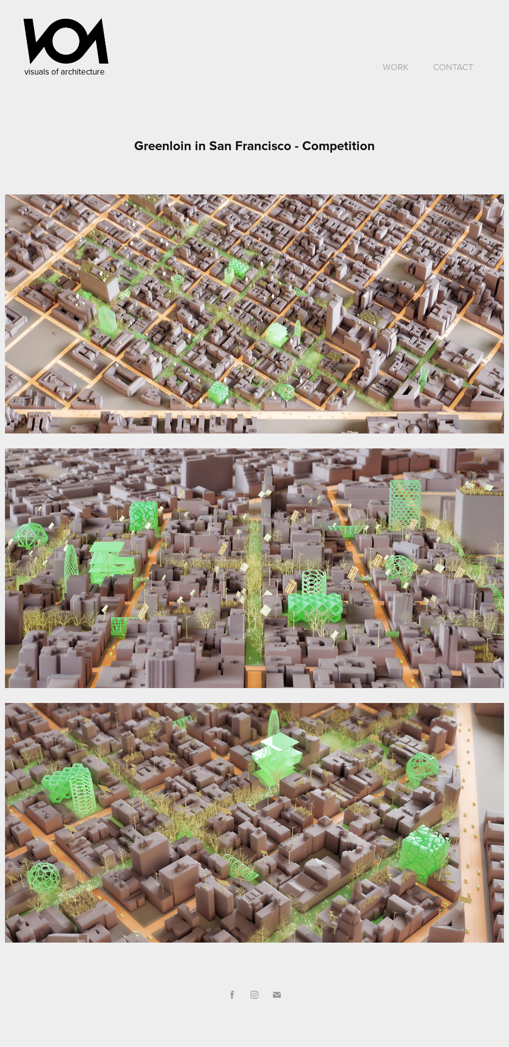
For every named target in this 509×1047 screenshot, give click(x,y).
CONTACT (453, 67)
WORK (396, 67)
